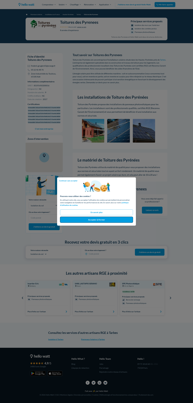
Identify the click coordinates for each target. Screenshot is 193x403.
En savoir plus (97, 212)
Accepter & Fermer (96, 219)
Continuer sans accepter (68, 181)
